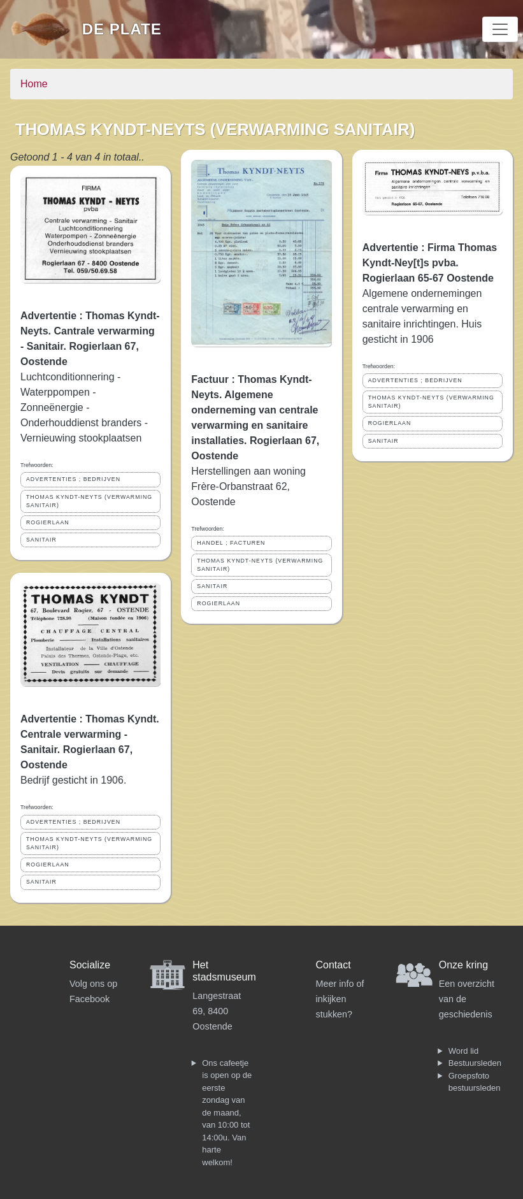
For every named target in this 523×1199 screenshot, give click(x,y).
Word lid (463, 1051)
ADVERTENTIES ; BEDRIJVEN (73, 479)
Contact (333, 964)
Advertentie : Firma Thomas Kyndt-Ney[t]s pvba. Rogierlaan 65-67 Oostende (430, 263)
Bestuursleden (474, 1063)
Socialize (89, 964)
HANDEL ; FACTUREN (231, 543)
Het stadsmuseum (224, 970)
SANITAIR (41, 539)
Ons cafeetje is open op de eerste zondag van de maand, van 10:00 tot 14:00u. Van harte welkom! (227, 1112)
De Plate (122, 29)
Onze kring (463, 964)
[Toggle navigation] (500, 29)
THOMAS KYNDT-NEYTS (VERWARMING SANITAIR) (89, 501)
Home (34, 83)
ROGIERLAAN (47, 522)
